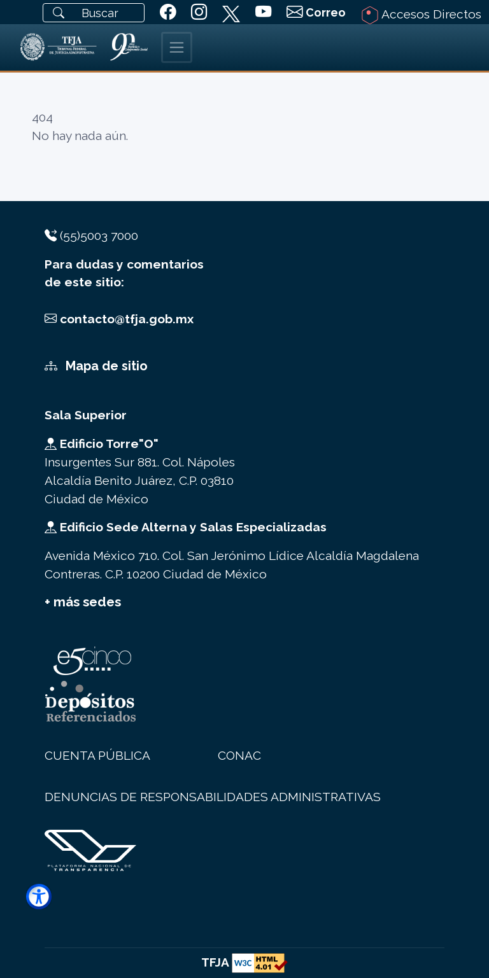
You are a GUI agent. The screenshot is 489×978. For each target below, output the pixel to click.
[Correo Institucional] (316, 12)
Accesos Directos (421, 15)
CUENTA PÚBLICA (97, 755)
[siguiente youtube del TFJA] (263, 12)
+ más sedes (83, 602)
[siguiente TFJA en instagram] (199, 12)
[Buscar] (94, 12)
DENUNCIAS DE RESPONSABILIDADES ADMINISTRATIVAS (213, 797)
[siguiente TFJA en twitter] (231, 11)
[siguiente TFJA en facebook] (168, 12)
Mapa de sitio (96, 366)
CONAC (239, 755)
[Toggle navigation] (176, 47)
